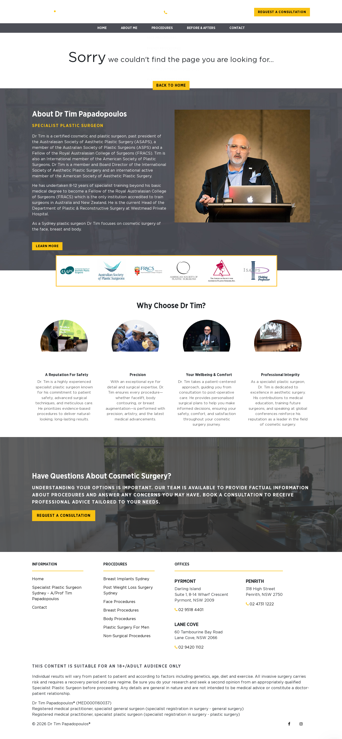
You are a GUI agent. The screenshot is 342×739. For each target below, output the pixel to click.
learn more (47, 246)
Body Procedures (119, 619)
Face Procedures (119, 602)
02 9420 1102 (189, 647)
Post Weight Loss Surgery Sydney (128, 590)
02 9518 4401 (189, 610)
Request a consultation (282, 12)
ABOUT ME (129, 28)
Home (38, 579)
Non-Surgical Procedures (127, 636)
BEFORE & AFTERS (201, 28)
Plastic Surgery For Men (126, 627)
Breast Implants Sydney (126, 579)
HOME (102, 28)
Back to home (171, 85)
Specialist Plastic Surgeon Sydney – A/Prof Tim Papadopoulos (56, 593)
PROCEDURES (162, 28)
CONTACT (237, 28)
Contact (39, 607)
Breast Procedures (121, 610)
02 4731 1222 (260, 604)
